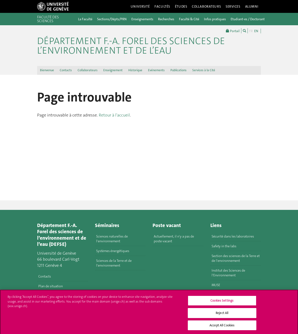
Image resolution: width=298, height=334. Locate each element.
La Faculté (85, 19)
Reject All (222, 314)
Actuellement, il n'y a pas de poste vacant (174, 238)
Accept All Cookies (221, 327)
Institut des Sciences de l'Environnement (228, 272)
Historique (135, 70)
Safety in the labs (224, 246)
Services (233, 6)
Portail (233, 30)
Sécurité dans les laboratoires (233, 236)
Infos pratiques (215, 19)
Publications (178, 70)
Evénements (156, 70)
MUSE (216, 285)
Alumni (251, 6)
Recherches (166, 19)
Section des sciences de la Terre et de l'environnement (236, 258)
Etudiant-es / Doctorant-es (250, 19)
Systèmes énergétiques (112, 251)
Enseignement (113, 70)
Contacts (66, 70)
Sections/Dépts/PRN (112, 19)
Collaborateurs (206, 6)
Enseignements (142, 19)
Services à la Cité (203, 70)
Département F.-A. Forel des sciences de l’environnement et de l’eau (131, 45)
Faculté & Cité (189, 19)
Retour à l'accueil (114, 115)
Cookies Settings (221, 302)
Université (140, 6)
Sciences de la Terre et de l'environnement (114, 263)
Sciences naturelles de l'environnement (112, 238)
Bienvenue (47, 70)
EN (256, 31)
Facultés (162, 6)
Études (181, 6)
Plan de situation (50, 286)
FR (251, 31)
